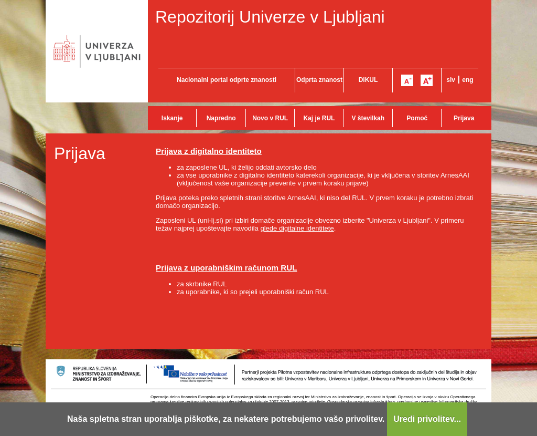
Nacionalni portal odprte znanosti (226, 80)
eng (467, 80)
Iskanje (172, 118)
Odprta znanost (319, 80)
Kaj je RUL (319, 118)
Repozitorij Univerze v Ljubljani (270, 16)
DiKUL (368, 80)
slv (450, 80)
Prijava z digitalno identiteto (209, 151)
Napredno (221, 118)
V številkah (367, 118)
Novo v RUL (270, 118)
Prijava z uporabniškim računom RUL (226, 267)
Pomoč (416, 118)
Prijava (464, 118)
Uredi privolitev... (427, 418)
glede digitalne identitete (297, 228)
